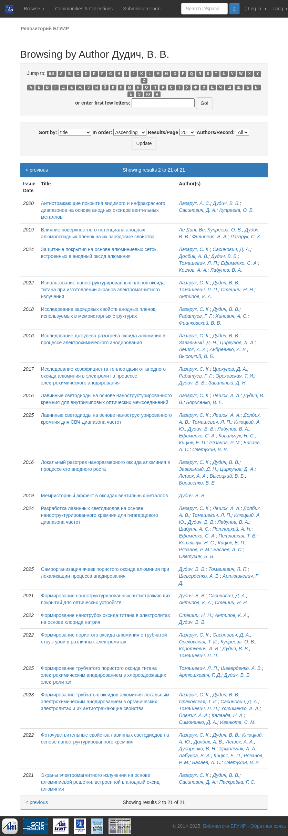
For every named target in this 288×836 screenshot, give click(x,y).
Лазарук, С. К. (245, 236)
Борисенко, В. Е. (204, 402)
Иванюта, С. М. (238, 722)
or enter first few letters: (102, 103)
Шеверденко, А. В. (199, 576)
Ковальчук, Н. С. (236, 435)
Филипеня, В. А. (209, 236)
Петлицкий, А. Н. (231, 529)
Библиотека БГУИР (224, 826)
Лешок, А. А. (193, 349)
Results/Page (163, 132)
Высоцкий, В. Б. (196, 356)
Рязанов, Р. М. (225, 442)
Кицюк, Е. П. (192, 442)
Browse (34, 8)
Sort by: (48, 132)
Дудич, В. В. (226, 203)
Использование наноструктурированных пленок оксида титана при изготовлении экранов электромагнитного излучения (103, 289)
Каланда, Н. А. (228, 715)
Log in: (256, 9)
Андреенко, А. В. (228, 349)
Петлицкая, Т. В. (237, 536)
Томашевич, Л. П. (198, 263)
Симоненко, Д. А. (198, 722)
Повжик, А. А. (194, 715)
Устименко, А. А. (240, 708)
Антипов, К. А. (195, 296)
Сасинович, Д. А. (197, 210)
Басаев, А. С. (228, 549)
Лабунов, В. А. (226, 270)
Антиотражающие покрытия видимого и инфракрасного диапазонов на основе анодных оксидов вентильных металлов (103, 210)
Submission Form (142, 8)
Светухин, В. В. (210, 449)
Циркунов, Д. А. (237, 342)
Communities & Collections (84, 8)
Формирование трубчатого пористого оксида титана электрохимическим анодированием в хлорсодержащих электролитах (103, 675)
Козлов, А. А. (193, 270)
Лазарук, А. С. (194, 203)
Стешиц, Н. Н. (237, 289)
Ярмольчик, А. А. (237, 748)
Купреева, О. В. (236, 210)
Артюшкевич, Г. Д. (200, 675)
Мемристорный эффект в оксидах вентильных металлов (104, 495)
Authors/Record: (216, 132)
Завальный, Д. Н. (198, 342)
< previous (36, 170)
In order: (102, 132)
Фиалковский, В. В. (200, 323)
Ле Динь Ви (192, 229)
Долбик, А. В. (193, 256)
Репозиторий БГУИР (45, 28)
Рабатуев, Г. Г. (196, 316)
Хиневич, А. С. (231, 316)
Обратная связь (268, 826)
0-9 (51, 74)
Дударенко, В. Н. (197, 748)
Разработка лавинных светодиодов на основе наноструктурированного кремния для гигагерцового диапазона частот (99, 515)
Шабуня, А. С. (194, 529)
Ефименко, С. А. (239, 263)
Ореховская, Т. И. (234, 376)
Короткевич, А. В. (199, 648)
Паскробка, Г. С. (237, 782)
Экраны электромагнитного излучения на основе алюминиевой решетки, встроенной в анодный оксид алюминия (100, 782)
